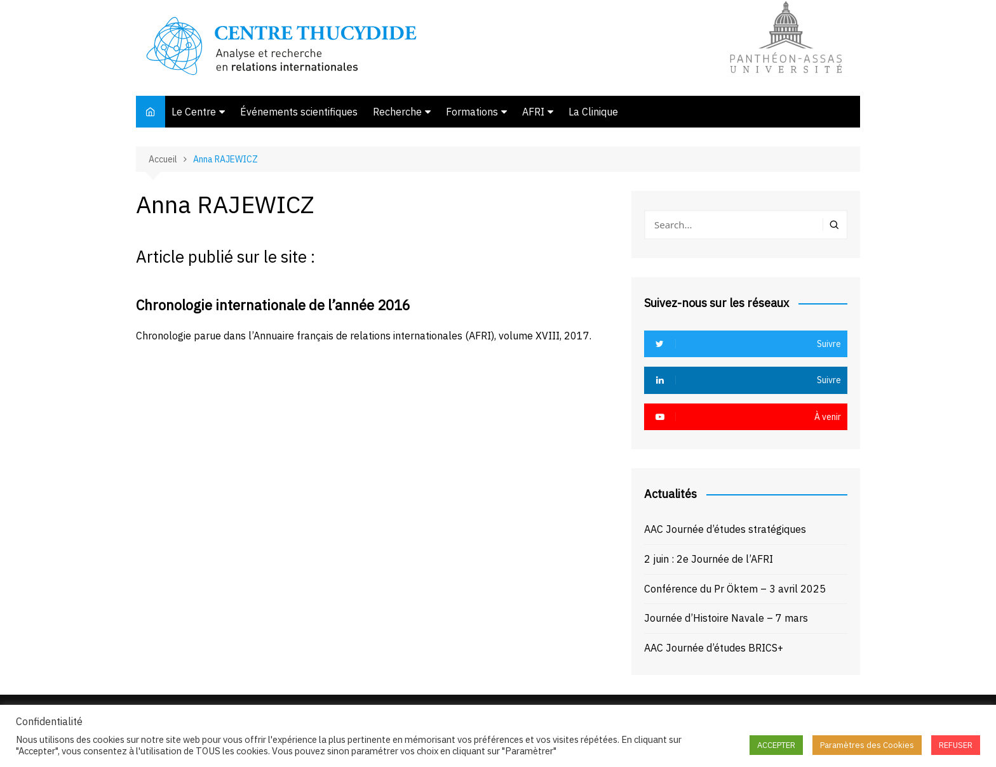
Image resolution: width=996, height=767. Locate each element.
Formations (472, 111)
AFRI (533, 111)
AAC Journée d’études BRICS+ (713, 647)
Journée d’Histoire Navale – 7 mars (726, 618)
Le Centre (194, 111)
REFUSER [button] (955, 745)
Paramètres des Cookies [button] (867, 745)
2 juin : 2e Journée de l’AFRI (708, 559)
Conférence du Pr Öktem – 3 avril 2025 (735, 588)
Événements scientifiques (299, 111)
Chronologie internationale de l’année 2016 (273, 305)
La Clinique (593, 111)
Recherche (397, 111)
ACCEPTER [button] (776, 745)
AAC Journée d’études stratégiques (725, 529)
